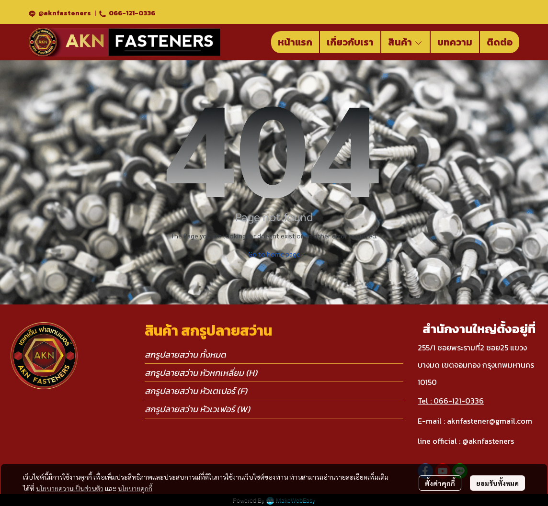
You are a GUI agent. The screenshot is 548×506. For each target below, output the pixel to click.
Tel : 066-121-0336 (451, 400)
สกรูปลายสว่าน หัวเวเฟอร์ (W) (197, 409)
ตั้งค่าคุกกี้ (440, 483)
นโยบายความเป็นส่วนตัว (69, 488)
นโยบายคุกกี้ (135, 488)
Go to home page (274, 253)
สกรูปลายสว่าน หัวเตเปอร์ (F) (196, 390)
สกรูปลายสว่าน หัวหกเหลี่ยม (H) (201, 372)
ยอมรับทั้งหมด (497, 483)
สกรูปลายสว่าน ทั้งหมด (185, 354)
